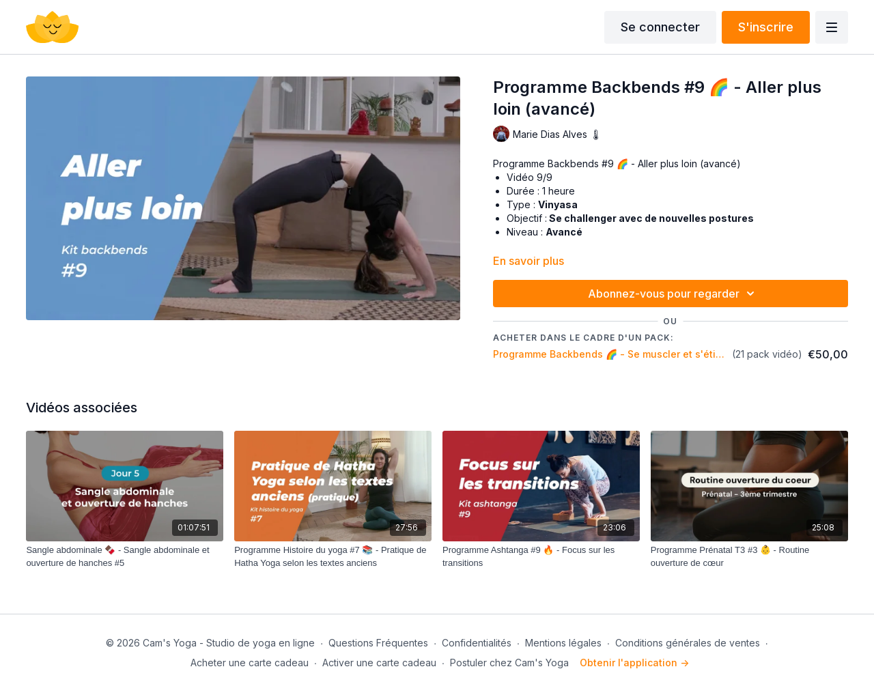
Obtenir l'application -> (634, 662)
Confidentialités (476, 643)
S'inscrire (765, 27)
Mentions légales (563, 643)
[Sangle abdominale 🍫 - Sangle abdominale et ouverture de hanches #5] (124, 556)
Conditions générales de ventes (687, 643)
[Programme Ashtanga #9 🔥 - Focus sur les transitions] (541, 556)
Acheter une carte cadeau (250, 662)
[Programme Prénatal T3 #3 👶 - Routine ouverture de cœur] (749, 556)
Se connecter (660, 27)
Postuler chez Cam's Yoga (509, 662)
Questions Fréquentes (378, 643)
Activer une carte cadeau (379, 662)
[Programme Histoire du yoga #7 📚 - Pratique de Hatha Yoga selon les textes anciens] (333, 556)
